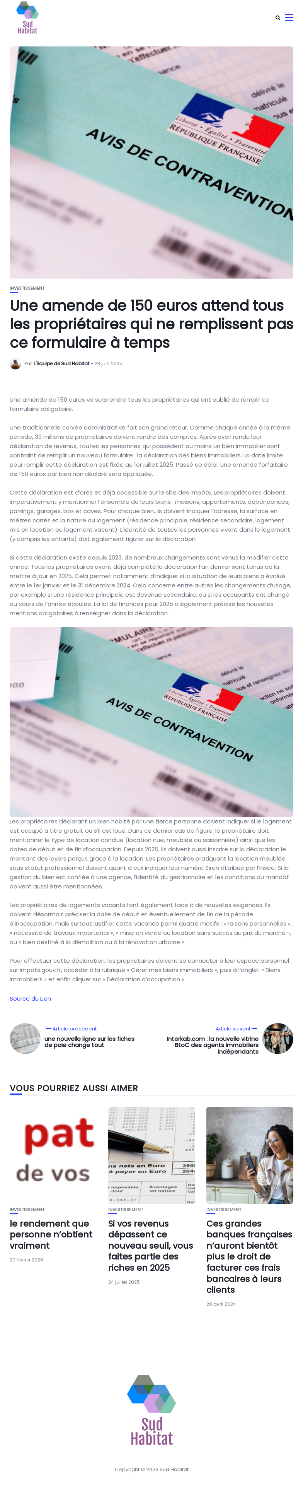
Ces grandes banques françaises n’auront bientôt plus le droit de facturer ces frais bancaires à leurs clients (249, 1257)
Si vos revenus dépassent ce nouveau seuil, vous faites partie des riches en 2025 (150, 1246)
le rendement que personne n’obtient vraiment (51, 1235)
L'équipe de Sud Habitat (61, 363)
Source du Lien (30, 998)
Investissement (27, 288)
